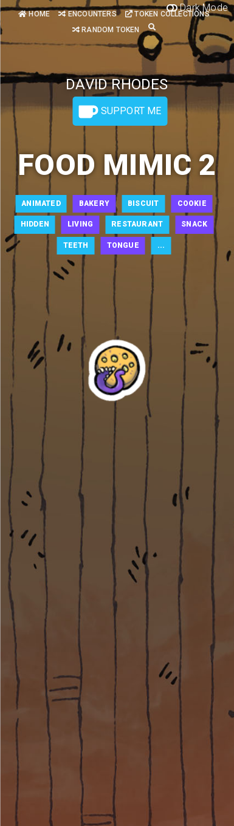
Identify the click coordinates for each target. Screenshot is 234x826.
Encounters (87, 14)
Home (34, 14)
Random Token (106, 30)
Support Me (119, 111)
